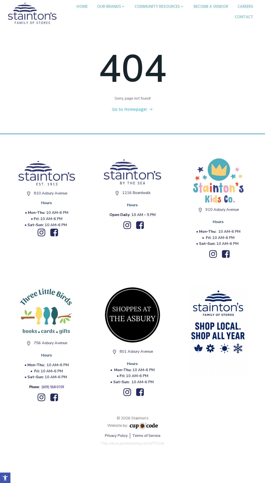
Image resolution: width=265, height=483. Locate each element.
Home (82, 6)
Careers (245, 6)
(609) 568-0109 (52, 387)
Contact (244, 16)
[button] (5, 478)
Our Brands (111, 6)
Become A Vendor (211, 6)
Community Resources (159, 6)
